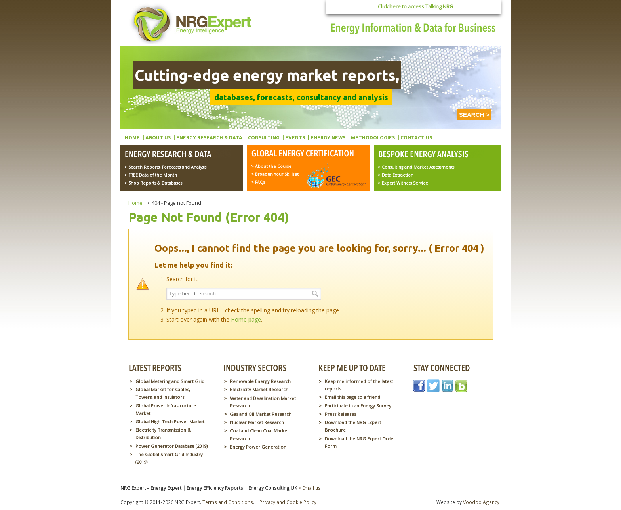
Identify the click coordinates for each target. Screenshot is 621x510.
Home (135, 203)
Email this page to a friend (352, 397)
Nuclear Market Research (257, 422)
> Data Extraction (395, 175)
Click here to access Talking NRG (415, 6)
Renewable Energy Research (260, 381)
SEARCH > (474, 114)
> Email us (309, 488)
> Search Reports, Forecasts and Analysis (165, 167)
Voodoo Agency (481, 502)
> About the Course (271, 166)
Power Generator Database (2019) (171, 446)
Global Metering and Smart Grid (169, 381)
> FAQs (258, 182)
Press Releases (340, 414)
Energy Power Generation (258, 447)
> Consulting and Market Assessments (416, 167)
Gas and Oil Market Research (260, 414)
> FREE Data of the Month (150, 175)
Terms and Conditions (227, 502)
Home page (246, 319)
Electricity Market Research (259, 389)
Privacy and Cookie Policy (287, 502)
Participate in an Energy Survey (358, 406)
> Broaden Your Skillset (275, 174)
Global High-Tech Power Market (169, 421)
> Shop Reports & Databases (153, 183)
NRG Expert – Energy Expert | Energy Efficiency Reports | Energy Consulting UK (192, 23)
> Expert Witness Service (403, 183)
